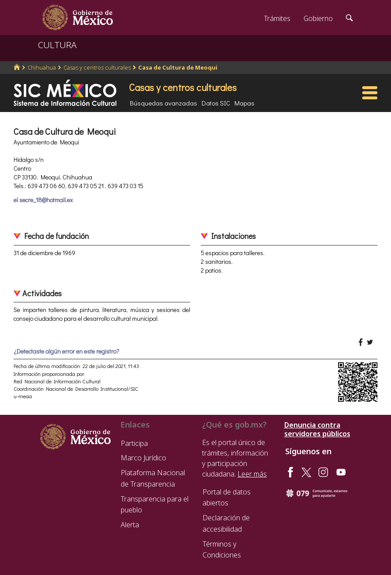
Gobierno (318, 18)
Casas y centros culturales (97, 67)
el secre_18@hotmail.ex (43, 200)
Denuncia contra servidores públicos (317, 429)
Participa (134, 443)
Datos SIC (216, 102)
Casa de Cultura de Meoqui (177, 67)
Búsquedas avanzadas (163, 102)
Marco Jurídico (143, 458)
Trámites (277, 18)
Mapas (244, 102)
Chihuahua (42, 67)
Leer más (252, 474)
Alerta (130, 524)
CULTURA (57, 45)
